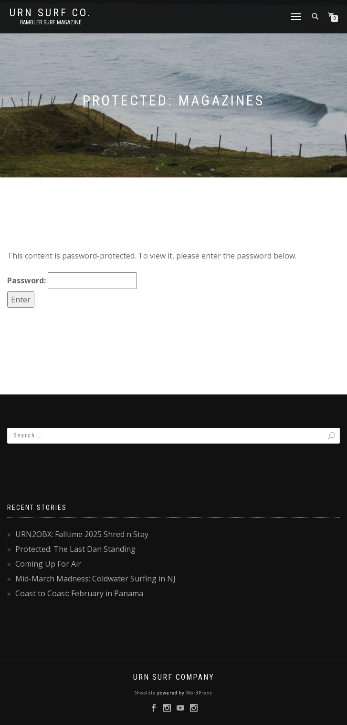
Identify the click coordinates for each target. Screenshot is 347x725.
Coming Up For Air (48, 564)
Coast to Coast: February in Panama (79, 593)
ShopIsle (146, 693)
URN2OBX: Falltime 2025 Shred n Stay (81, 534)
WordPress (198, 693)
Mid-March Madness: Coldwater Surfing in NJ (95, 578)
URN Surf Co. (51, 13)
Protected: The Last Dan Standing (75, 549)
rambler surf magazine (51, 22)
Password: (72, 280)
